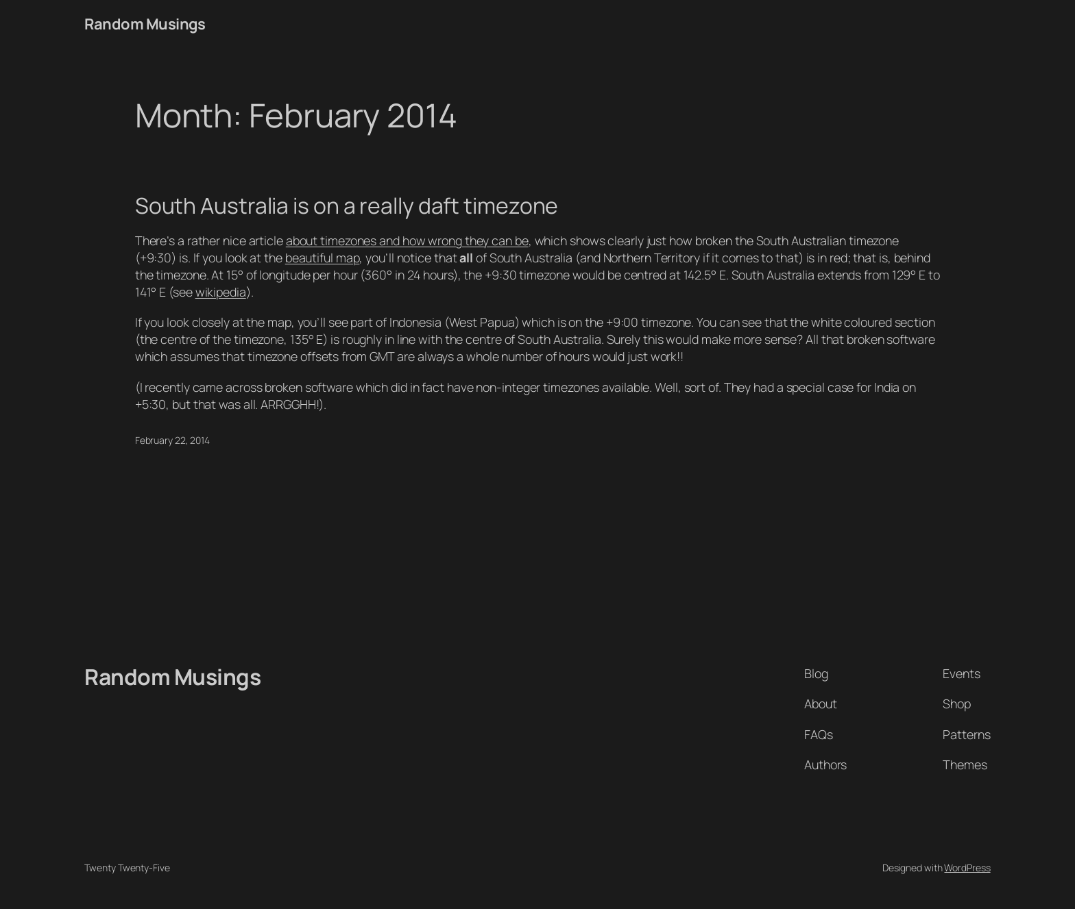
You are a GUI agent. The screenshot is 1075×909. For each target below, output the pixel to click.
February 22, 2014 (172, 440)
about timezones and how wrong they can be (407, 240)
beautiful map (322, 257)
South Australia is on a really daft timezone (347, 206)
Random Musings (144, 24)
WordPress (967, 867)
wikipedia (220, 292)
